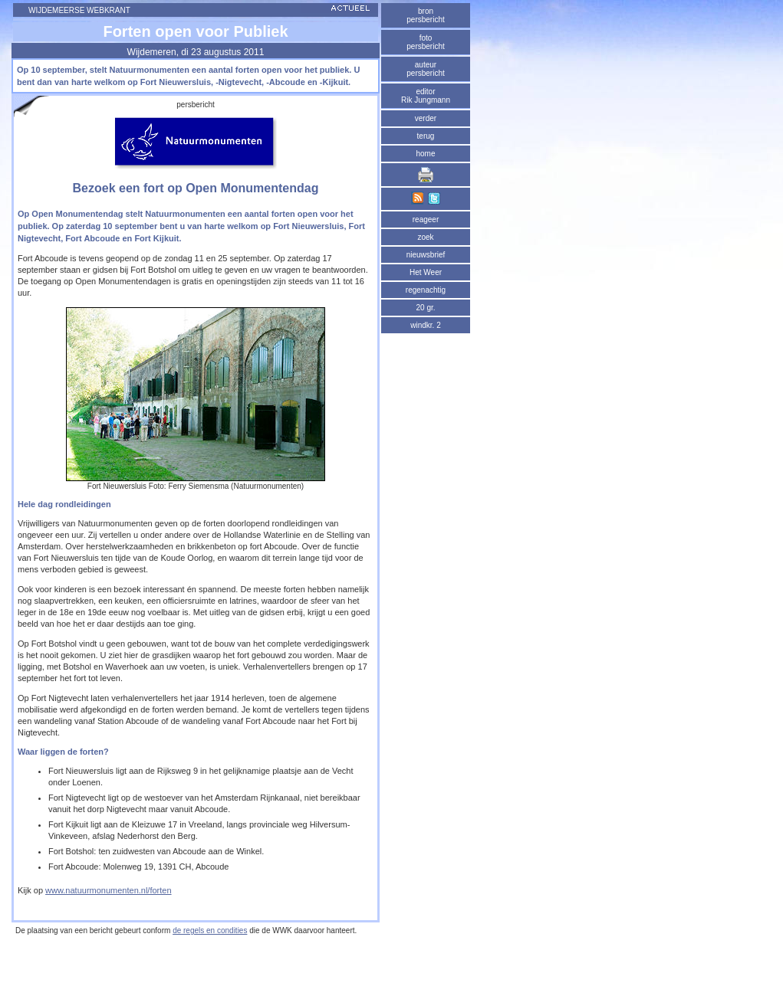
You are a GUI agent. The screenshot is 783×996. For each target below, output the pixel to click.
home (425, 153)
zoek (425, 237)
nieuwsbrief (426, 255)
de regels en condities (210, 930)
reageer (426, 219)
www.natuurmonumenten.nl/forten (108, 890)
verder (425, 118)
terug (426, 136)
